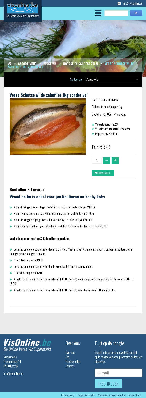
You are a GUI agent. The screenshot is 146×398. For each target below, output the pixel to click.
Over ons (70, 352)
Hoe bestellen (73, 361)
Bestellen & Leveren (27, 189)
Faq (67, 357)
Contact (70, 366)
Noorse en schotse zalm (80, 64)
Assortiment (27, 64)
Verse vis (49, 64)
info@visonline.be (130, 3)
